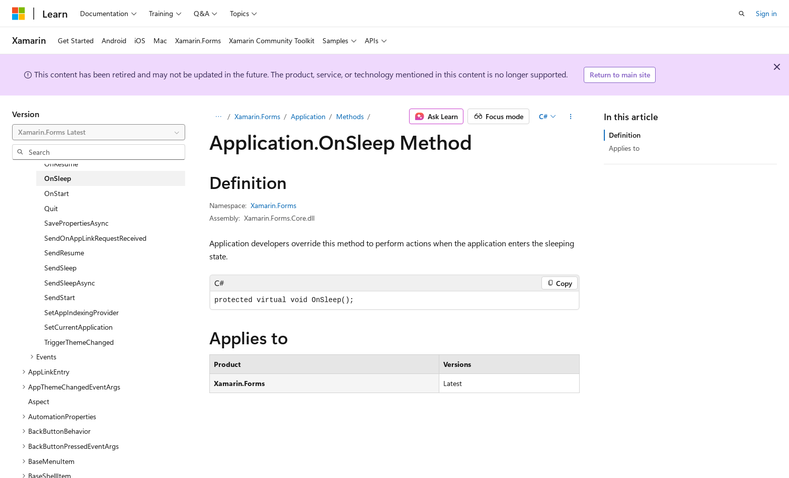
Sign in (766, 13)
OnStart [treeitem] (56, 193)
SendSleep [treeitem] (60, 267)
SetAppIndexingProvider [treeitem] (81, 312)
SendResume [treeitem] (64, 252)
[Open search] (742, 14)
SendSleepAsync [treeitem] (69, 283)
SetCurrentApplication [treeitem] (78, 327)
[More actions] (571, 117)
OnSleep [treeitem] (57, 178)
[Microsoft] (18, 13)
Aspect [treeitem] (38, 401)
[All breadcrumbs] (218, 117)
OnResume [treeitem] (61, 163)
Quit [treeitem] (51, 208)
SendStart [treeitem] (59, 297)
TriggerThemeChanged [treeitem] (79, 342)
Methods (350, 116)
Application (308, 116)
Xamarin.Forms (257, 116)
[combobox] (98, 132)
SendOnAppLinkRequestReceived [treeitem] (95, 238)
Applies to (624, 148)
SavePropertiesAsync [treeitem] (76, 223)
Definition (625, 135)
